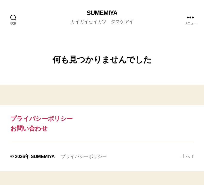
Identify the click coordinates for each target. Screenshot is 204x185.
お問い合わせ (28, 128)
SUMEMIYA (102, 13)
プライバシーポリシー (41, 118)
